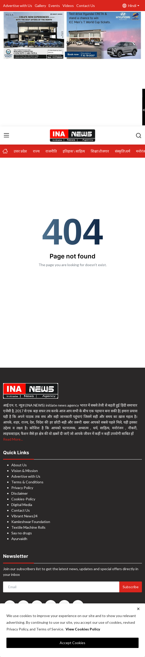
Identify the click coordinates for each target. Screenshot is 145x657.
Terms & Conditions (27, 482)
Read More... (13, 439)
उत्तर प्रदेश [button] (20, 151)
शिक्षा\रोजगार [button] (100, 151)
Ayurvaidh (19, 538)
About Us (19, 465)
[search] (138, 135)
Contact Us (85, 5)
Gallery (40, 5)
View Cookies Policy (83, 629)
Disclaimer (19, 493)
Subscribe (131, 587)
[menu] (6, 135)
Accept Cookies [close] (72, 643)
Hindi (129, 5)
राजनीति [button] (51, 151)
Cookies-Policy (23, 499)
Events (54, 5)
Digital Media (21, 504)
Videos (68, 5)
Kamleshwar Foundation (30, 521)
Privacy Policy (22, 487)
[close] (138, 609)
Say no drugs (21, 533)
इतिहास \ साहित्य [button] (74, 151)
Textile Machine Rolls (28, 527)
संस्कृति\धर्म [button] (122, 151)
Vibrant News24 (24, 516)
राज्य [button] (36, 151)
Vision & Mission (24, 470)
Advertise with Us (17, 5)
